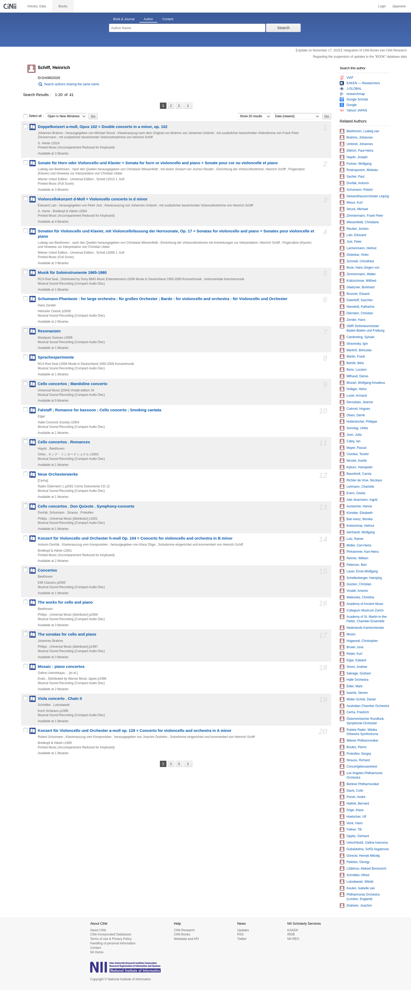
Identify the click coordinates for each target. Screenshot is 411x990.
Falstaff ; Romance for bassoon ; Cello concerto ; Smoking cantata (99, 410)
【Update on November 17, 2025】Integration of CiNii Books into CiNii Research (350, 50)
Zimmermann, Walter (361, 274)
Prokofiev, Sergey (359, 753)
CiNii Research (184, 930)
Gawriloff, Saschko (360, 300)
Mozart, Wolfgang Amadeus (366, 383)
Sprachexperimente (56, 357)
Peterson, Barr (357, 565)
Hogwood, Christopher (362, 641)
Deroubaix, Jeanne (360, 402)
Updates (243, 930)
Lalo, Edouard (356, 235)
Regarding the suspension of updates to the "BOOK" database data (360, 56)
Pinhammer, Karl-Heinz (363, 551)
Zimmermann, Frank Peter (365, 215)
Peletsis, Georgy (358, 862)
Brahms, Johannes (360, 137)
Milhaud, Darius (357, 376)
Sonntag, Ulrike (357, 428)
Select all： (34, 116)
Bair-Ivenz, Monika (359, 519)
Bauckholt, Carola (359, 474)
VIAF (350, 77)
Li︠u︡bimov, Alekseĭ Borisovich (366, 868)
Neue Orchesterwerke (58, 474)
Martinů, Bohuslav (359, 350)
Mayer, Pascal (356, 448)
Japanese (399, 6)
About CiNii (98, 930)
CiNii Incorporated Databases (110, 934)
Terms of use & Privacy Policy (111, 939)
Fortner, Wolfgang (359, 164)
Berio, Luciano (357, 369)
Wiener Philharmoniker (362, 740)
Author (148, 19)
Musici (351, 634)
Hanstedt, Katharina (360, 306)
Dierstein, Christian (360, 313)
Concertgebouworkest (362, 766)
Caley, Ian (353, 441)
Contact (95, 948)
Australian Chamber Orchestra (368, 706)
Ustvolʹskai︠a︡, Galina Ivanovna (367, 842)
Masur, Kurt (355, 202)
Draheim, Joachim (359, 905)
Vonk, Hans (355, 823)
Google (352, 105)
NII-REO (293, 939)
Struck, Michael (357, 209)
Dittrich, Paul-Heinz (360, 150)
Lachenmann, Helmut (361, 248)
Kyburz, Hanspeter (359, 467)
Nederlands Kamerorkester (365, 628)
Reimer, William (357, 558)
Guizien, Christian (359, 584)
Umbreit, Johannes (360, 144)
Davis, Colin (355, 790)
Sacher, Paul (355, 176)
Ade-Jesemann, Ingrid (362, 500)
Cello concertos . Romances (64, 442)
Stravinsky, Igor (357, 343)
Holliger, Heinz (357, 389)
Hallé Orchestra (357, 680)
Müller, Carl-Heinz (359, 545)
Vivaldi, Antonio (357, 591)
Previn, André (356, 797)
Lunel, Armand (357, 395)
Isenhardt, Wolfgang (361, 532)
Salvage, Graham (359, 673)
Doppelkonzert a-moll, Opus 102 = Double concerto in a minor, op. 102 (102, 127)
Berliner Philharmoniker (363, 784)
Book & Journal (123, 19)
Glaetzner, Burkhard (361, 287)
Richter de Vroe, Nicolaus (364, 480)
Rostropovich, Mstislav (362, 170)
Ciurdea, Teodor (358, 454)
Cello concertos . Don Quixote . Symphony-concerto (86, 506)
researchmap (356, 94)
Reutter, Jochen (358, 229)
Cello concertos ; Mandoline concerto (72, 384)
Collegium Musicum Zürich (365, 610)
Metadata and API (186, 939)
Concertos (47, 570)
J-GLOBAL (354, 89)
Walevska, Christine (360, 597)
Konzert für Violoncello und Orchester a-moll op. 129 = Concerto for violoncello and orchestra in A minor (134, 730)
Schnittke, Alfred (358, 875)
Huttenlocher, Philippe (362, 421)
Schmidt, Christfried (360, 261)
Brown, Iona (355, 647)
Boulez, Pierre (356, 747)
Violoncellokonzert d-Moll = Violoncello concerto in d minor (93, 199)
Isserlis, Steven (357, 693)
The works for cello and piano (65, 602)
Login (382, 6)
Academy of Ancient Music (365, 604)
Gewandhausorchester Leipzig (368, 196)
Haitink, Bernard (358, 803)
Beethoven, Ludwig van (363, 131)
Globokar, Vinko (358, 255)
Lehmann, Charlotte (360, 486)
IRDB (291, 934)
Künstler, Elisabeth (359, 513)
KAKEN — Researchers (363, 83)
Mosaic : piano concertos (61, 666)
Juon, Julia (354, 435)
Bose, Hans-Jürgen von (363, 267)
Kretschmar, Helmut (360, 526)
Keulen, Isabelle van (361, 888)
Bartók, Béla (355, 363)
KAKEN (292, 930)
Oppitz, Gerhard (358, 836)
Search (283, 27)
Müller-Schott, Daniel (361, 699)
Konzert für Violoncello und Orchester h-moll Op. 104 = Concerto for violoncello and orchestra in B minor (135, 538)
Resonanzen (49, 331)
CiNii (10, 6)
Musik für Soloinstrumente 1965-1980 (72, 272)
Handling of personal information (113, 943)
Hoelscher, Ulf (356, 816)
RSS (240, 934)
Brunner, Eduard (358, 294)
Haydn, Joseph (357, 157)
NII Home (97, 952)
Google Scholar (357, 99)
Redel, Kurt (354, 654)
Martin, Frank (356, 356)
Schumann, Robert (360, 189)
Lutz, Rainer (355, 539)
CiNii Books (182, 934)
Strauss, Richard (358, 760)
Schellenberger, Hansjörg (364, 578)
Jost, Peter (354, 241)
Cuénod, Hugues (358, 409)
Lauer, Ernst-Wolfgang (362, 571)
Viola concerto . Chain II (60, 698)
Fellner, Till (354, 829)
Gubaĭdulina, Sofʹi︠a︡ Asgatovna (368, 849)
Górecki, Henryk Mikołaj (363, 856)
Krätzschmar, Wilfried (361, 281)
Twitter (241, 939)
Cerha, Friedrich (358, 712)
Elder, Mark (355, 686)
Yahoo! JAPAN (357, 110)
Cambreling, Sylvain (361, 337)
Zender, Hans (356, 320)
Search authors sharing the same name (71, 84)
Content (167, 19)
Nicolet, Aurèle (357, 460)
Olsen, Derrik (356, 415)
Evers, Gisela (356, 493)
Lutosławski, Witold (360, 881)
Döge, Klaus (355, 810)
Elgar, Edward (356, 660)
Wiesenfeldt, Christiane (363, 222)
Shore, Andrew (357, 667)
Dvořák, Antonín (358, 183)
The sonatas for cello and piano (67, 634)
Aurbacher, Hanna (359, 506)
